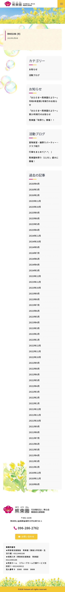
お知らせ (33, 69)
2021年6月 (34, 443)
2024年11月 (35, 235)
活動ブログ (34, 75)
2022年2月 (34, 397)
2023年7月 (34, 304)
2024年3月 (34, 270)
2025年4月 (34, 229)
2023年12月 (35, 276)
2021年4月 (34, 455)
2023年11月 (35, 281)
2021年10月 (35, 420)
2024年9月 (34, 247)
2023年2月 (34, 333)
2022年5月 (34, 380)
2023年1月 (34, 339)
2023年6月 (34, 310)
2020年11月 (35, 478)
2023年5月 (34, 316)
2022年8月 (34, 368)
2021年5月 (34, 449)
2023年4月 (34, 322)
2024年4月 (34, 264)
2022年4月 (34, 386)
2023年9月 (34, 293)
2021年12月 (35, 409)
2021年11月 (35, 414)
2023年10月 (35, 287)
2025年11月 (35, 200)
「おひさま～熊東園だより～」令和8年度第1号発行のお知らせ (44, 101)
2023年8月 (34, 299)
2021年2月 (34, 466)
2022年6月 (34, 374)
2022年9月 (34, 362)
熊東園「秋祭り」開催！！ (42, 119)
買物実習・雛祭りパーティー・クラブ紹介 (44, 144)
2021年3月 (34, 461)
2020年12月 (35, 472)
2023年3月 (34, 328)
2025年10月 (35, 206)
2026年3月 (34, 189)
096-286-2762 (28, 528)
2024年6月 (34, 258)
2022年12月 (35, 345)
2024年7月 (34, 252)
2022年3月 (34, 391)
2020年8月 (34, 484)
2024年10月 (35, 241)
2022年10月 (35, 357)
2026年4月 (34, 183)
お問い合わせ (26, 536)
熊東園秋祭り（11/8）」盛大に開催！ (43, 159)
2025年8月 (34, 218)
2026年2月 (34, 195)
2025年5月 (34, 224)
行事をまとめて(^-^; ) (40, 151)
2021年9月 (34, 426)
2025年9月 (34, 212)
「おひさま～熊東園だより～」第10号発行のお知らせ (44, 112)
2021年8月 (34, 432)
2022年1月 (34, 403)
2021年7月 (34, 438)
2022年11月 (35, 351)
